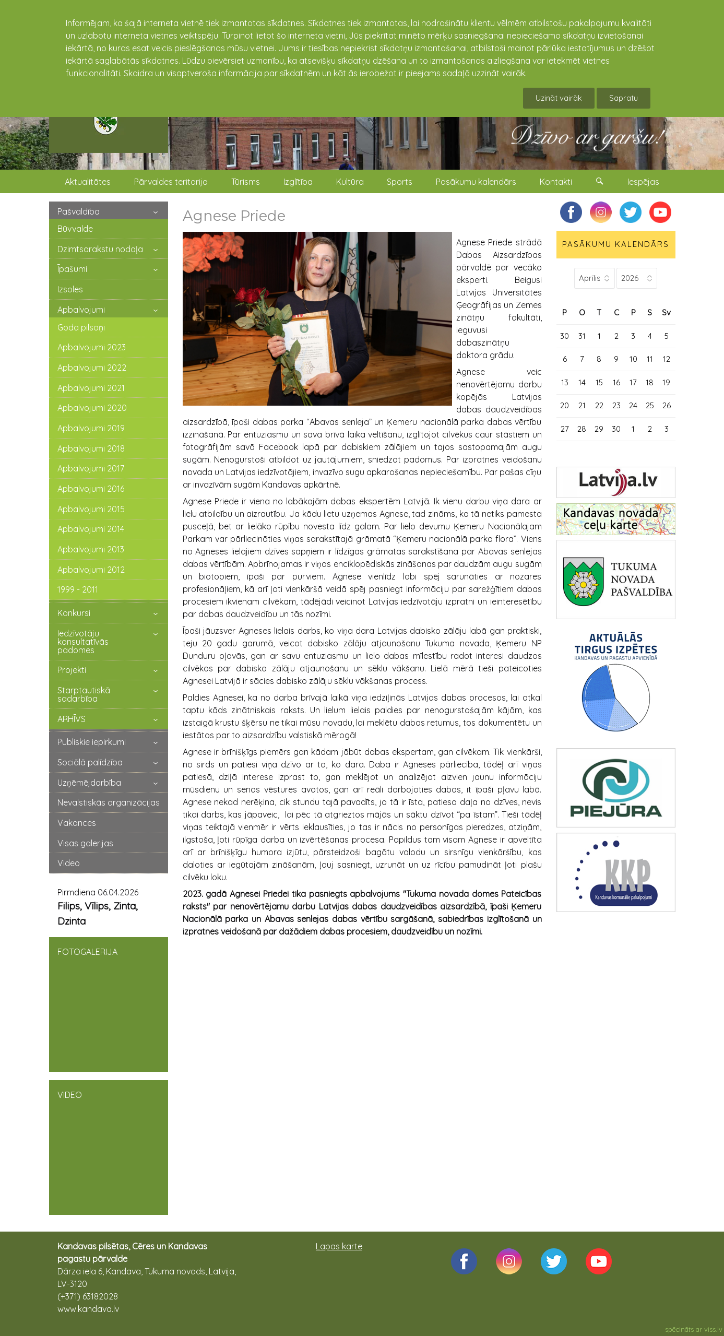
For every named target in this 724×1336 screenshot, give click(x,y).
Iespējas (643, 181)
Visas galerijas (85, 843)
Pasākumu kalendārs (476, 181)
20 (564, 405)
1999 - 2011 (77, 589)
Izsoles (70, 289)
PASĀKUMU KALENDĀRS (615, 244)
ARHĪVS (71, 719)
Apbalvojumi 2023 (91, 347)
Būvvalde (75, 228)
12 (666, 359)
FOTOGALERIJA (108, 1003)
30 (564, 336)
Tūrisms (245, 181)
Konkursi (73, 613)
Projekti (71, 670)
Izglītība (298, 181)
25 (650, 405)
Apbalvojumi (81, 309)
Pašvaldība (78, 211)
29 (599, 429)
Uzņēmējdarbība (89, 782)
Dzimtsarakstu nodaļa (100, 249)
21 (582, 405)
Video (68, 863)
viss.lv (713, 1329)
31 (582, 336)
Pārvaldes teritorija (171, 181)
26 (666, 405)
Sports (399, 181)
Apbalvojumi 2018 (91, 448)
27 (565, 429)
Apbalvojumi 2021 (91, 388)
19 (666, 382)
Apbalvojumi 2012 (91, 569)
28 (581, 429)
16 (616, 382)
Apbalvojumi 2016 (90, 488)
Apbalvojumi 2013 (90, 549)
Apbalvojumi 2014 (90, 529)
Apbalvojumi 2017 (90, 468)
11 (650, 359)
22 (599, 405)
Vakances (76, 823)
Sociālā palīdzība (90, 762)
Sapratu (623, 98)
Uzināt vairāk (559, 98)
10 (633, 359)
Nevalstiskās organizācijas (108, 802)
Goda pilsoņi (81, 327)
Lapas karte (339, 1246)
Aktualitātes (88, 181)
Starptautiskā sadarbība (83, 694)
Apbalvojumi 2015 (91, 509)
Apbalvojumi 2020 (92, 408)
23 (616, 405)
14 (582, 382)
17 (633, 382)
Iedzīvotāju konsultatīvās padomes (83, 641)
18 (650, 382)
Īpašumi (72, 269)
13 (564, 382)
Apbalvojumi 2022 (91, 367)
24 (633, 405)
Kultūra (350, 181)
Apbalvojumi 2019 (91, 428)
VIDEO (108, 1146)
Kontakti (556, 181)
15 (599, 382)
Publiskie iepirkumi (91, 742)
